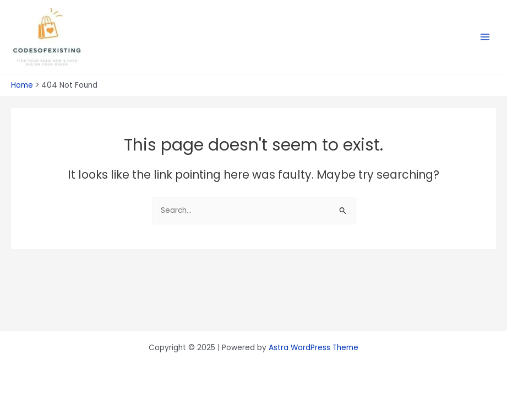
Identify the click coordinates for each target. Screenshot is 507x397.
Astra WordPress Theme (313, 347)
